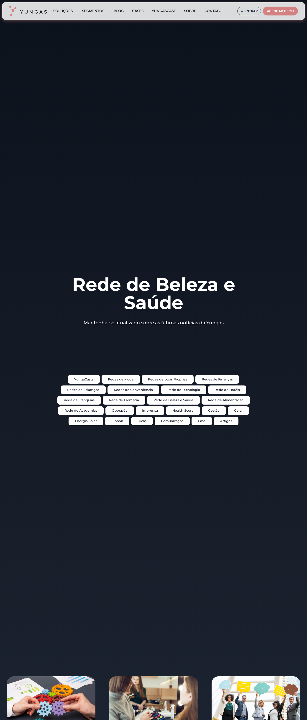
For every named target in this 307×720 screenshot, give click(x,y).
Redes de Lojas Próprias (167, 379)
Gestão (214, 410)
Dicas (142, 421)
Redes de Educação (83, 390)
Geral (238, 410)
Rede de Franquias (79, 400)
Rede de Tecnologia (183, 390)
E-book (117, 421)
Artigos (226, 421)
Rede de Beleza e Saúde (173, 400)
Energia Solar (86, 421)
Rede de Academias (80, 410)
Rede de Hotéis (227, 390)
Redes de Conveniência (133, 390)
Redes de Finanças (217, 379)
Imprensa (150, 410)
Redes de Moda (120, 379)
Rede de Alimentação (225, 400)
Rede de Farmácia (124, 400)
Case (202, 421)
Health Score (183, 410)
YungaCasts (83, 379)
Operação (120, 410)
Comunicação (172, 421)
